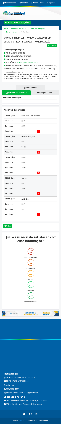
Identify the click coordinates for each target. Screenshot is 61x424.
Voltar (8, 226)
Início (6, 29)
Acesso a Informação (19, 29)
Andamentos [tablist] (30, 88)
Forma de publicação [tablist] (16, 93)
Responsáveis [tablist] (44, 93)
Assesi (21, 421)
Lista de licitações (13, 32)
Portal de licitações (37, 29)
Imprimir (52, 45)
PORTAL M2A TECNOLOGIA (27, 62)
